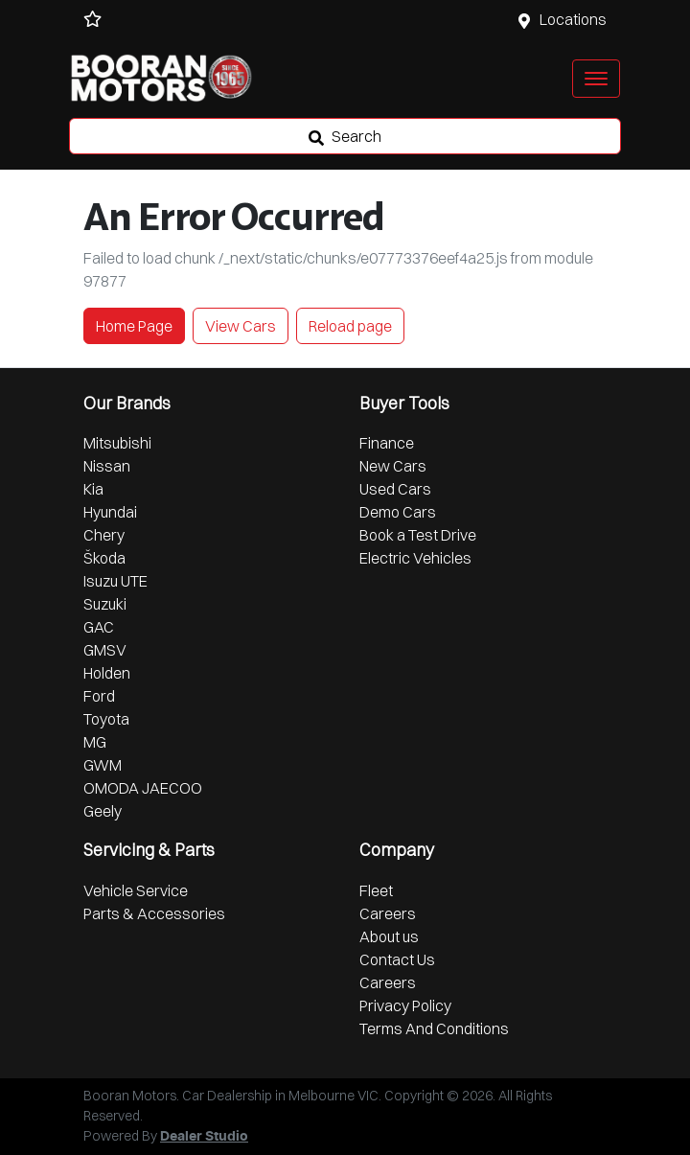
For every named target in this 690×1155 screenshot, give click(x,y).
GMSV (104, 649)
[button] (596, 78)
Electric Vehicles (415, 557)
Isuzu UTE (115, 580)
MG (94, 741)
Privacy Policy (405, 1005)
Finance (386, 442)
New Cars (392, 465)
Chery (104, 534)
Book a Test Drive (417, 534)
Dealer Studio (204, 1136)
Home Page (134, 325)
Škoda (104, 557)
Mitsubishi (117, 442)
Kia (93, 488)
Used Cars (395, 488)
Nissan (106, 465)
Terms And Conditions (434, 1028)
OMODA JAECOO (142, 787)
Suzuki (104, 603)
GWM (102, 764)
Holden (106, 672)
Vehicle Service (135, 890)
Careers (387, 913)
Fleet (376, 890)
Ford (99, 695)
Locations (573, 19)
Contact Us (397, 959)
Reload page (350, 325)
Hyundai (110, 511)
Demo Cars (397, 511)
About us (389, 936)
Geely (102, 810)
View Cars (240, 325)
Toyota (106, 718)
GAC (98, 626)
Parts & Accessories (154, 913)
